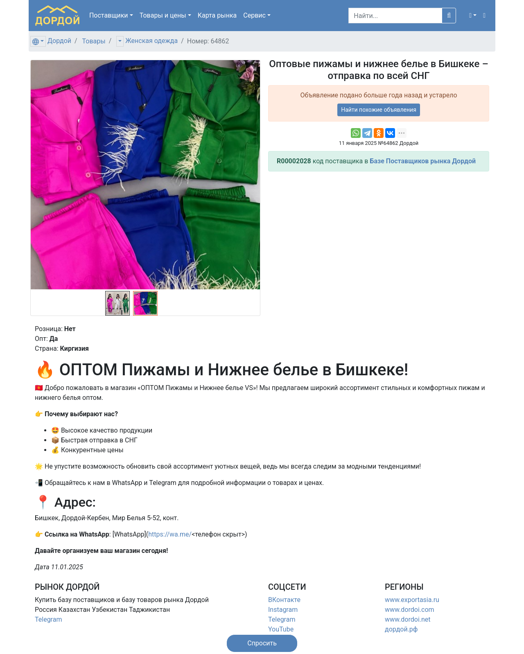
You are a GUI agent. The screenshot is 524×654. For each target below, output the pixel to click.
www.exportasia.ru (412, 600)
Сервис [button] (254, 15)
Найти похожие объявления (378, 109)
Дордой (59, 41)
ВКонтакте (284, 600)
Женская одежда (151, 41)
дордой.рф (401, 629)
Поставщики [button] (108, 15)
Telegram (48, 619)
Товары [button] (163, 15)
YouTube (281, 629)
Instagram (283, 609)
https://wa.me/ (170, 534)
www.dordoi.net (408, 619)
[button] (473, 15)
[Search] (395, 15)
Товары (94, 41)
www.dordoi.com (409, 609)
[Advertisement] (378, 235)
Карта (217, 15)
